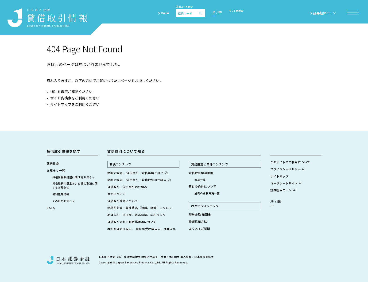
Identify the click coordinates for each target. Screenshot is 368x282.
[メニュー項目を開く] (353, 12)
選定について (116, 194)
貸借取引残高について (122, 201)
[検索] (201, 13)
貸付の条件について (203, 186)
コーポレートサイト (286, 183)
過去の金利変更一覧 (207, 193)
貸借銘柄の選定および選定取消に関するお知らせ (75, 185)
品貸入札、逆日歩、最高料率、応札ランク (136, 215)
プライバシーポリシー (287, 169)
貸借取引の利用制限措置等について (132, 222)
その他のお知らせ (63, 201)
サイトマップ (60, 104)
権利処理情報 (61, 194)
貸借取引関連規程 (201, 173)
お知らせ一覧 (56, 170)
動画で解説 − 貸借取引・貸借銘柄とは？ (137, 173)
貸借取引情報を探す (64, 151)
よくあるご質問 (199, 229)
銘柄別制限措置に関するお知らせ (73, 177)
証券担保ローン (326, 13)
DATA (165, 13)
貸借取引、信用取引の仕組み (127, 187)
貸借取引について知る (126, 151)
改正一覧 (200, 179)
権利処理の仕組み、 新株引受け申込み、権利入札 (141, 229)
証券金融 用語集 (200, 214)
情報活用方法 (198, 221)
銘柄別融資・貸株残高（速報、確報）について (139, 208)
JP (213, 12)
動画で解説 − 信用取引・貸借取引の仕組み (139, 180)
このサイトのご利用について (290, 162)
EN (220, 12)
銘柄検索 (53, 163)
